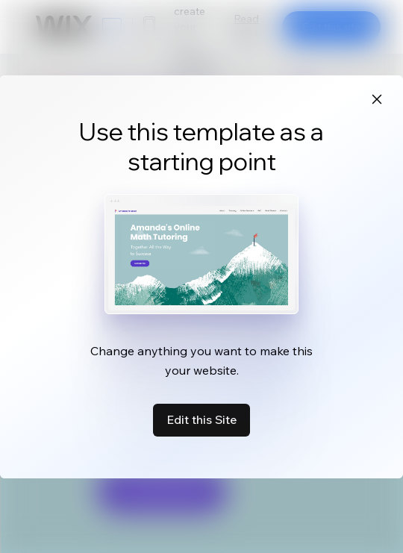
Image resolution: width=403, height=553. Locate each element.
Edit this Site (201, 419)
